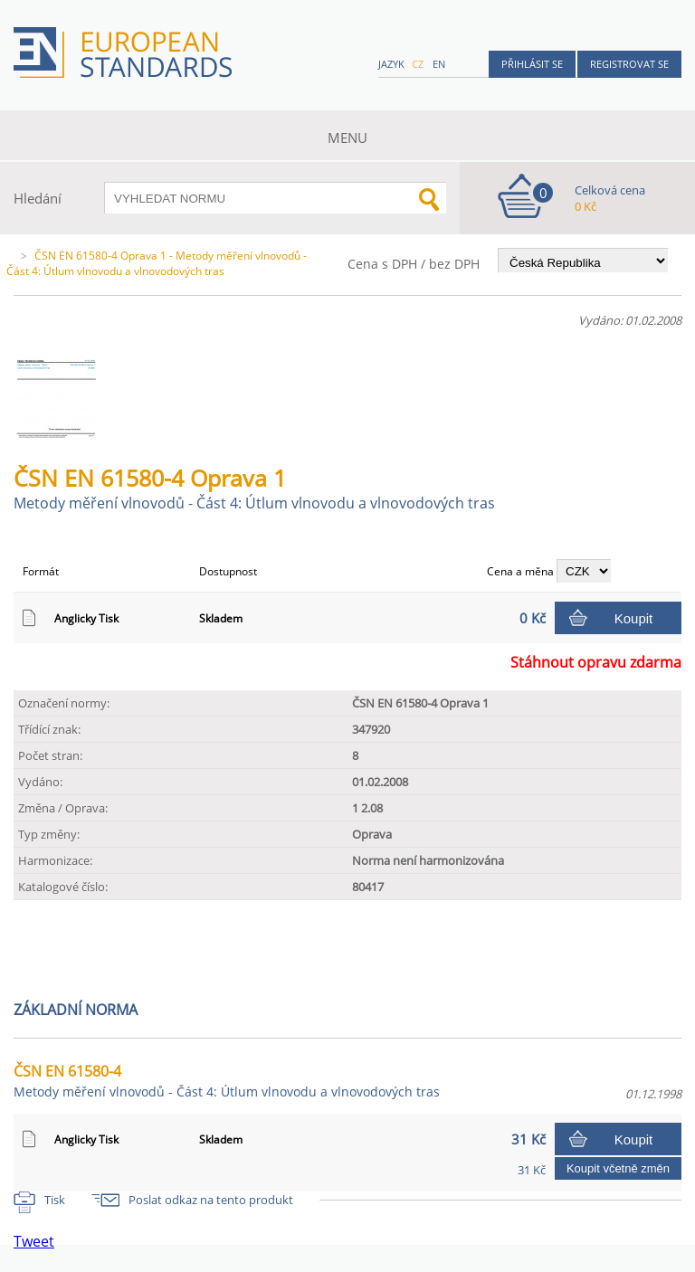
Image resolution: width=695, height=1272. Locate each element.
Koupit (633, 618)
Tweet (34, 1241)
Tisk (54, 1199)
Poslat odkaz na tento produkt (211, 1199)
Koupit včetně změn (618, 1168)
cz (418, 64)
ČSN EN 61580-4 (227, 1080)
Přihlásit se (532, 64)
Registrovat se (629, 64)
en (439, 64)
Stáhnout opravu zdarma (595, 662)
